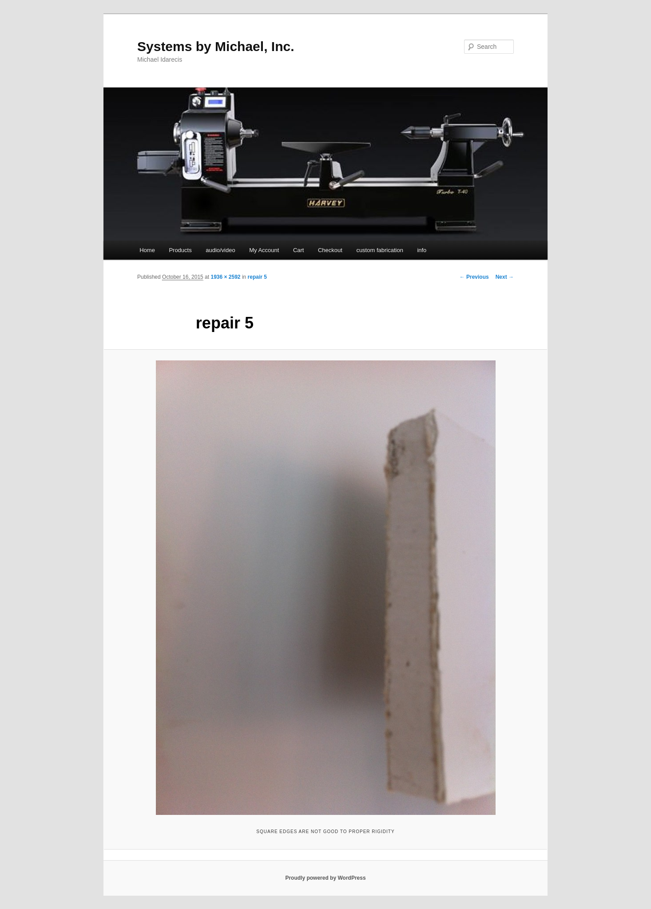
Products (180, 250)
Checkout (330, 250)
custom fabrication (379, 250)
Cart (298, 250)
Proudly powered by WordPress (325, 878)
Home (147, 250)
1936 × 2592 (225, 277)
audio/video (220, 250)
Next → (505, 277)
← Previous (474, 277)
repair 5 (257, 277)
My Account (264, 250)
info (421, 250)
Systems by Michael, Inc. (215, 46)
